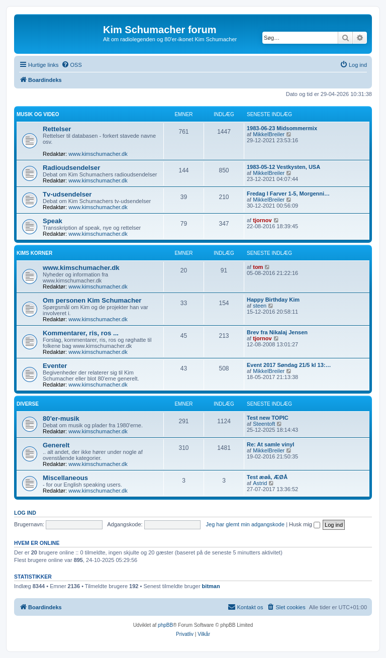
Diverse (28, 404)
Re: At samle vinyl (270, 444)
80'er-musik (61, 418)
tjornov (262, 220)
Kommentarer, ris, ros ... (81, 333)
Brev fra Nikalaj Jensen (277, 332)
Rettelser (57, 129)
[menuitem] (71, 65)
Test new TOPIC (267, 418)
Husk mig (304, 524)
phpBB (165, 625)
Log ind (25, 513)
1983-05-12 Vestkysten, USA (283, 167)
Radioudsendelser (71, 167)
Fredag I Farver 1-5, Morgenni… (288, 194)
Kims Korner (34, 253)
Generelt (56, 445)
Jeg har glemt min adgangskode (245, 524)
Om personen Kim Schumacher (92, 300)
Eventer (55, 365)
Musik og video (38, 114)
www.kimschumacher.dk (97, 154)
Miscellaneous (65, 478)
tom (258, 267)
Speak (52, 221)
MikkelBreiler (268, 134)
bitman (211, 586)
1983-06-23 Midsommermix (282, 128)
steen (259, 306)
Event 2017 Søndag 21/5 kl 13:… (289, 365)
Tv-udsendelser (67, 194)
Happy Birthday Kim (273, 300)
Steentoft (264, 424)
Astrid (260, 483)
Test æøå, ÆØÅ (267, 477)
